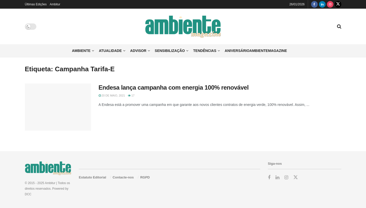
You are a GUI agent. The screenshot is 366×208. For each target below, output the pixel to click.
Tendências (204, 51)
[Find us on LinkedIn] (322, 4)
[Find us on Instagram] (330, 4)
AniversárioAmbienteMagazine (256, 51)
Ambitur (55, 4)
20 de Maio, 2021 (112, 95)
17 (131, 95)
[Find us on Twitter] (338, 4)
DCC (28, 194)
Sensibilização (170, 51)
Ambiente (81, 51)
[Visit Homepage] (183, 26)
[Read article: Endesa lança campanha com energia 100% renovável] (58, 107)
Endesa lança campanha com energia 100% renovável (174, 87)
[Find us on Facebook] (314, 4)
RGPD (145, 177)
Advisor (138, 51)
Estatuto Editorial (92, 177)
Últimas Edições (36, 4)
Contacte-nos (123, 177)
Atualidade (110, 51)
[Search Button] (339, 26)
